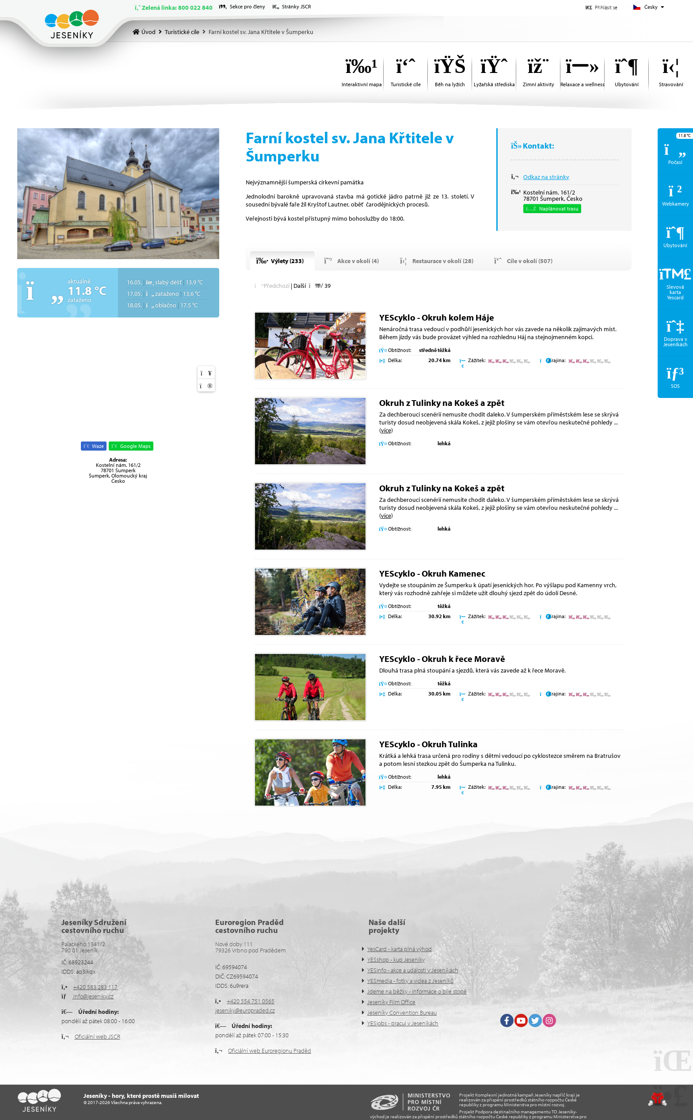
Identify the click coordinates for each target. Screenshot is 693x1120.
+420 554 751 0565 (250, 1001)
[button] (601, 7)
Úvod (71, 24)
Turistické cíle (182, 32)
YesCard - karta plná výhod (399, 949)
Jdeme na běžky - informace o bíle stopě (417, 991)
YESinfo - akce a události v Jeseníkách (412, 970)
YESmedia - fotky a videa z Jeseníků (410, 981)
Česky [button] (651, 7)
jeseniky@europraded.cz (245, 1010)
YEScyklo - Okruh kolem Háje (436, 317)
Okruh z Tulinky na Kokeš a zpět (441, 402)
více (386, 430)
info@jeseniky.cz (93, 996)
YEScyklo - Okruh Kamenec (432, 573)
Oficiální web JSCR (97, 1036)
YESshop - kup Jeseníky (396, 959)
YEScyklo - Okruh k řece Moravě (442, 658)
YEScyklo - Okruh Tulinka (428, 743)
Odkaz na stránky (546, 177)
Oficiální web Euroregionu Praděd (269, 1051)
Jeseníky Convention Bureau (402, 1013)
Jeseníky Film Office (391, 1002)
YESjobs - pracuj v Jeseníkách (402, 1023)
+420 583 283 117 (95, 987)
